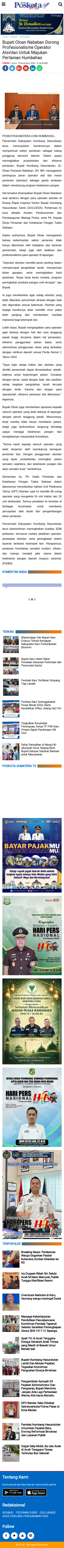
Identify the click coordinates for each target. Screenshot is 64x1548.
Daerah (13, 36)
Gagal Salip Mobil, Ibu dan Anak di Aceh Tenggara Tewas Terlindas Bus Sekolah (41, 1449)
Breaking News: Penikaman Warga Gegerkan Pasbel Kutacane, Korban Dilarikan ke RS (40, 1257)
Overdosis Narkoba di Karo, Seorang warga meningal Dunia (41, 1296)
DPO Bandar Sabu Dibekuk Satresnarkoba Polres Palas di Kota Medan (40, 1406)
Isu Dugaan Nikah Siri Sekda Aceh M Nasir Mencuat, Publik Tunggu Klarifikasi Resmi (40, 1277)
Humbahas (24, 36)
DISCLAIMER (47, 1512)
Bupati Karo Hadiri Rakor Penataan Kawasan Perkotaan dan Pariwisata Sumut (41, 662)
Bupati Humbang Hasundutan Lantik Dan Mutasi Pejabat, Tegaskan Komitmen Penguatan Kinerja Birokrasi (39, 1365)
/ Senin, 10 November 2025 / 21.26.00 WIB (29, 63)
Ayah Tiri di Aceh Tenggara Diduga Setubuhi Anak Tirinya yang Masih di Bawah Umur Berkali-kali (39, 1344)
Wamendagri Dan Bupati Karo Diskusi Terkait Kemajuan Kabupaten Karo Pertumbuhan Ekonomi (38, 642)
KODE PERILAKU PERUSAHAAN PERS (25, 1516)
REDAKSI (7, 1512)
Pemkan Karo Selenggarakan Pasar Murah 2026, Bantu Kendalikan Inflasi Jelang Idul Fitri (41, 705)
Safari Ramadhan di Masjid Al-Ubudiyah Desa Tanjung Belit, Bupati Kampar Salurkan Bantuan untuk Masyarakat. (40, 749)
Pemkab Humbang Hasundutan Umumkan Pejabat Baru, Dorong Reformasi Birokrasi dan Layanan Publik (40, 1430)
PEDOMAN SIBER (26, 1512)
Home (5, 36)
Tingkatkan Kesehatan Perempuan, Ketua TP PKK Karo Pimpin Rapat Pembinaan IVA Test (40, 728)
